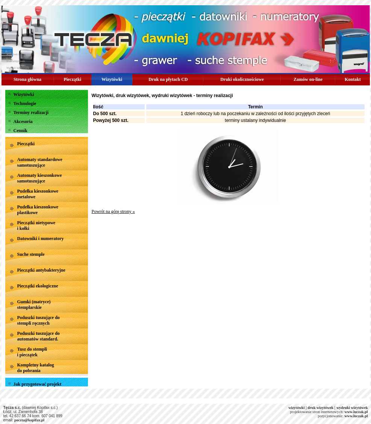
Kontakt (353, 79)
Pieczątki (72, 79)
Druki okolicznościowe (242, 79)
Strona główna (27, 79)
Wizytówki (111, 79)
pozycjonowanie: (330, 416)
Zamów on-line (308, 79)
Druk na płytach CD (168, 79)
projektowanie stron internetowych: (329, 412)
